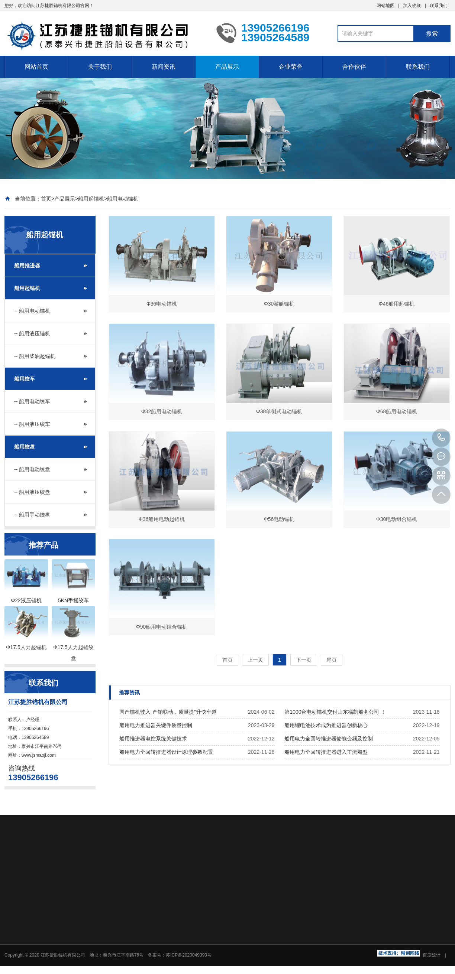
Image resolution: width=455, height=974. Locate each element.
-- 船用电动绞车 (32, 401)
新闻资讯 (163, 66)
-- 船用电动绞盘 (32, 469)
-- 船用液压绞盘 (32, 492)
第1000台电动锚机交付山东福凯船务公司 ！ (335, 712)
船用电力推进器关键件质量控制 (155, 725)
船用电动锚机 (122, 199)
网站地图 (385, 5)
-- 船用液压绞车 (32, 424)
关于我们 (100, 66)
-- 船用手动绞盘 (32, 515)
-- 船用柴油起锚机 (34, 356)
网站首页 (36, 66)
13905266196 (441, 438)
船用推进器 (27, 265)
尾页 (331, 660)
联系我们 (439, 5)
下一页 (304, 660)
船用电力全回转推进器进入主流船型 (326, 752)
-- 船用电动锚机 (32, 311)
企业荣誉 (291, 66)
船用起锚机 (91, 199)
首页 (46, 199)
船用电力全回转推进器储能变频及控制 (328, 739)
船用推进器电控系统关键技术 (153, 739)
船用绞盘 (24, 447)
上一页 (255, 660)
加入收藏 (412, 5)
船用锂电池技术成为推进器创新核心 (326, 725)
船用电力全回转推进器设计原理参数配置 (166, 752)
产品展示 (227, 66)
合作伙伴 (354, 66)
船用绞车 (24, 379)
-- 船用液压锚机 (32, 333)
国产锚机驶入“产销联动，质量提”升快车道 (167, 712)
